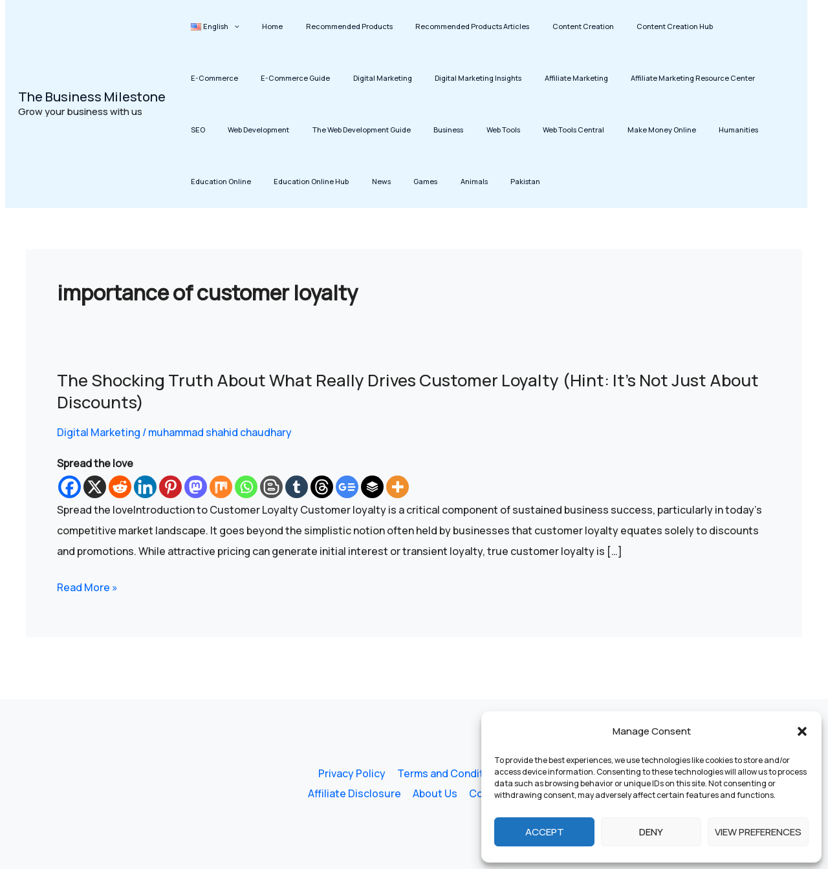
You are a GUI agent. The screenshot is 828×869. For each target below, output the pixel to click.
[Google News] (347, 487)
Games (198, 181)
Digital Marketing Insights (386, 78)
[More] (397, 487)
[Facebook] (69, 487)
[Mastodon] (195, 487)
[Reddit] (120, 487)
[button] (802, 731)
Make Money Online (500, 129)
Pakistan (281, 181)
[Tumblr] (296, 487)
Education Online (633, 129)
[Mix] (221, 487)
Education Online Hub (714, 129)
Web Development (719, 78)
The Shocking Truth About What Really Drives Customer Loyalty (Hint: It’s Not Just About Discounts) (411, 391)
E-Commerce (702, 26)
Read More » (87, 587)
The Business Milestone (92, 96)
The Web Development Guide (235, 129)
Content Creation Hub (627, 26)
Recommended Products (327, 26)
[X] (94, 487)
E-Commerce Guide (221, 78)
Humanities (569, 129)
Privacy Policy (352, 773)
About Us (435, 794)
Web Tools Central (421, 129)
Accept (544, 832)
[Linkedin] (145, 487)
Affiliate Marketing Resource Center (583, 78)
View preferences (758, 832)
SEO (667, 78)
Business (314, 129)
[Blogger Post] (271, 487)
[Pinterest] (170, 487)
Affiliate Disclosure (355, 794)
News (776, 129)
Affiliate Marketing (475, 78)
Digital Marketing (299, 78)
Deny (651, 832)
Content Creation (543, 26)
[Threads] (321, 487)
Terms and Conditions (450, 773)
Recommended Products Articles (442, 26)
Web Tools (359, 129)
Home (259, 26)
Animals (238, 181)
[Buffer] (372, 487)
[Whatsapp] (246, 487)
